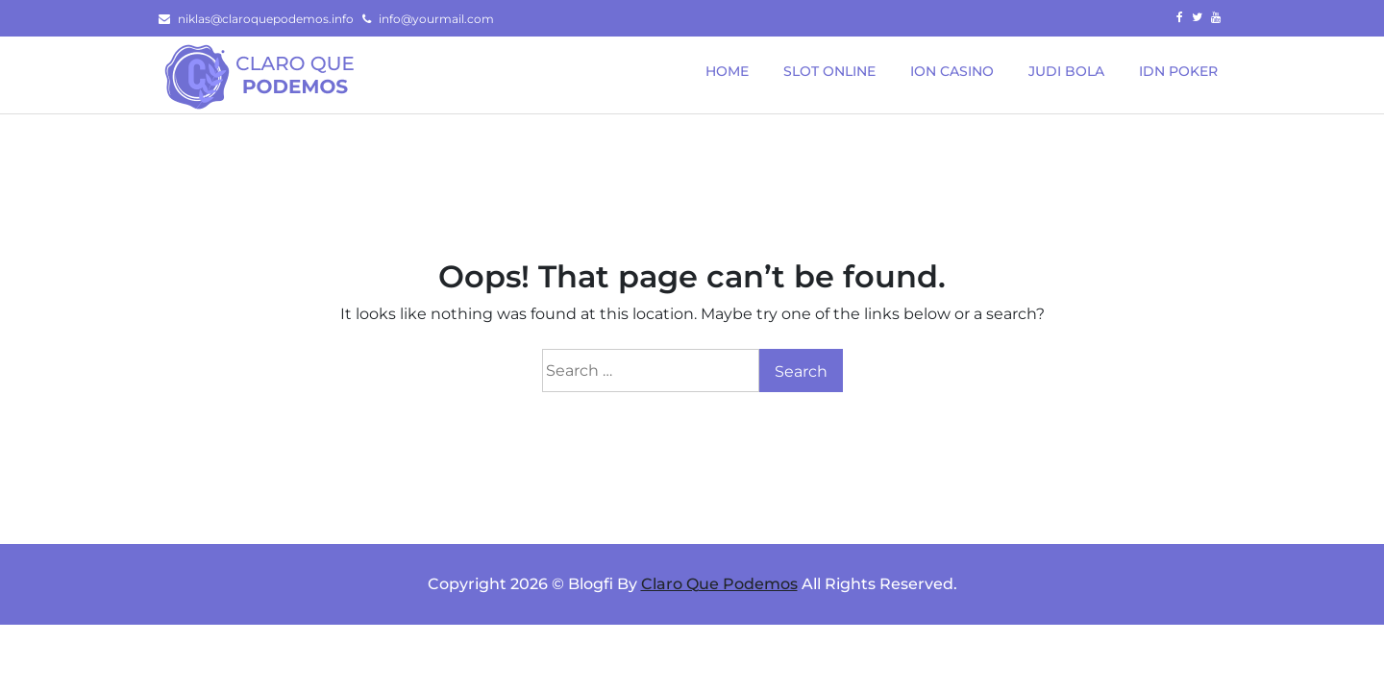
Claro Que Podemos (719, 584)
